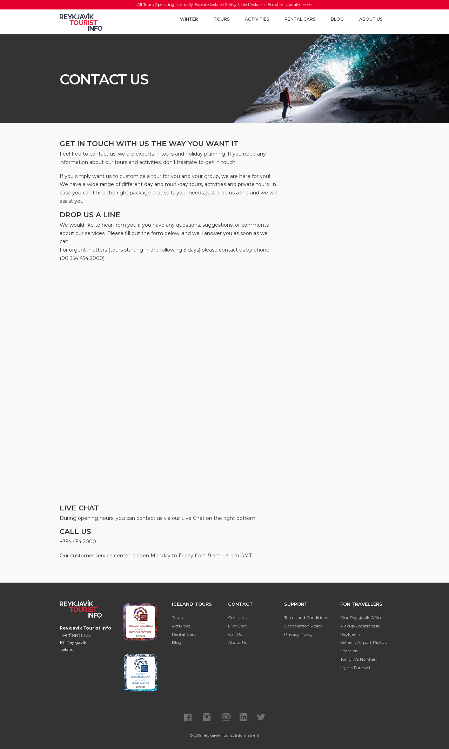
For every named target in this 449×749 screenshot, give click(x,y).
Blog (337, 19)
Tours (221, 19)
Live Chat (237, 625)
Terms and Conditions (306, 617)
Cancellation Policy (303, 625)
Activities (257, 19)
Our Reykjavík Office (361, 617)
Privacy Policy (298, 634)
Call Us (235, 634)
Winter (189, 19)
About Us (370, 19)
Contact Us (239, 617)
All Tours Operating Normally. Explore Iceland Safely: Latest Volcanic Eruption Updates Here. (224, 4)
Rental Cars (299, 19)
